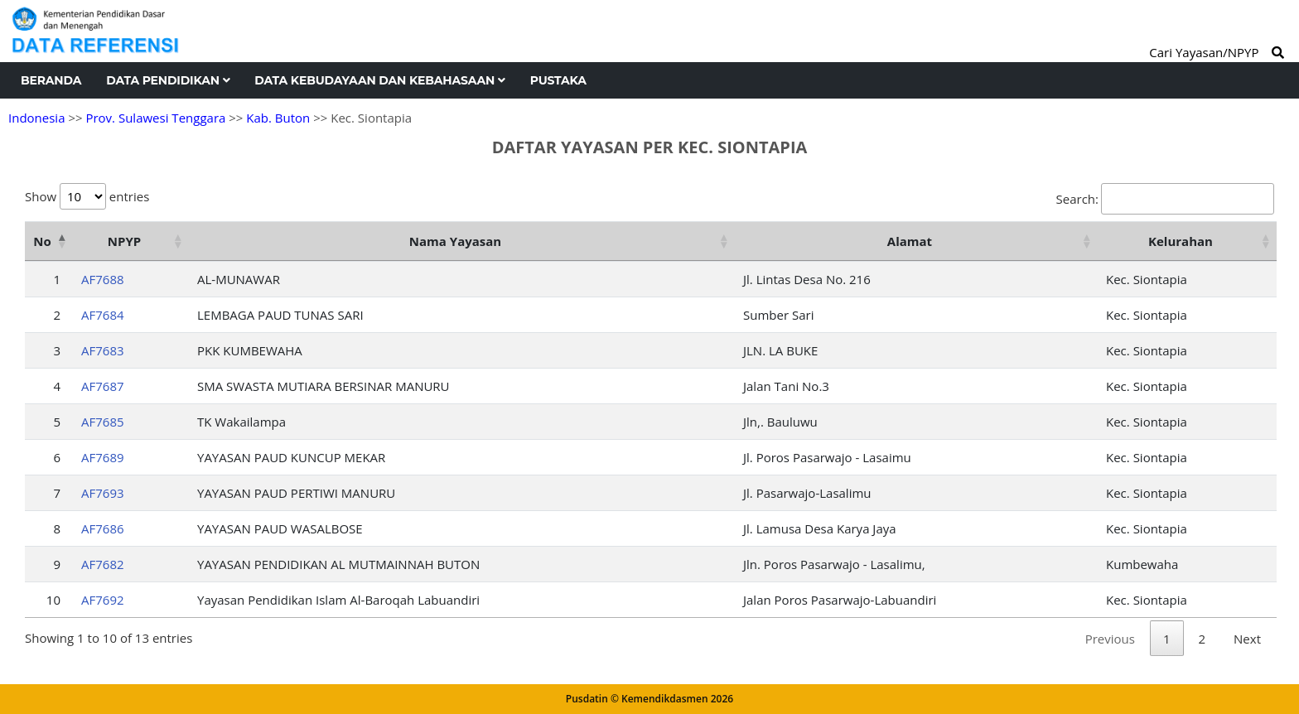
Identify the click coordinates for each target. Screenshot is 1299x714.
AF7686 (102, 528)
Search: (1165, 199)
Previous (1110, 638)
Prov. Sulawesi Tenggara (155, 117)
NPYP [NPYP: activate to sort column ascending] (124, 241)
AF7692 (102, 599)
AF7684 (102, 314)
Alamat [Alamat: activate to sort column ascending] (909, 241)
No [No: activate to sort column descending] (42, 241)
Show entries (87, 196)
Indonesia (36, 117)
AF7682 (102, 564)
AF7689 (102, 457)
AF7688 (102, 279)
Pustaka (558, 80)
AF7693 (102, 493)
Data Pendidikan (167, 80)
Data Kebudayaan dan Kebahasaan (379, 80)
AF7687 (102, 386)
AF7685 (102, 421)
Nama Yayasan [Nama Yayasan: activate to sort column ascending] (455, 241)
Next (1247, 638)
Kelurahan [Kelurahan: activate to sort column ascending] (1180, 241)
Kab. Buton (278, 117)
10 (53, 599)
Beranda (51, 80)
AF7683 (102, 350)
